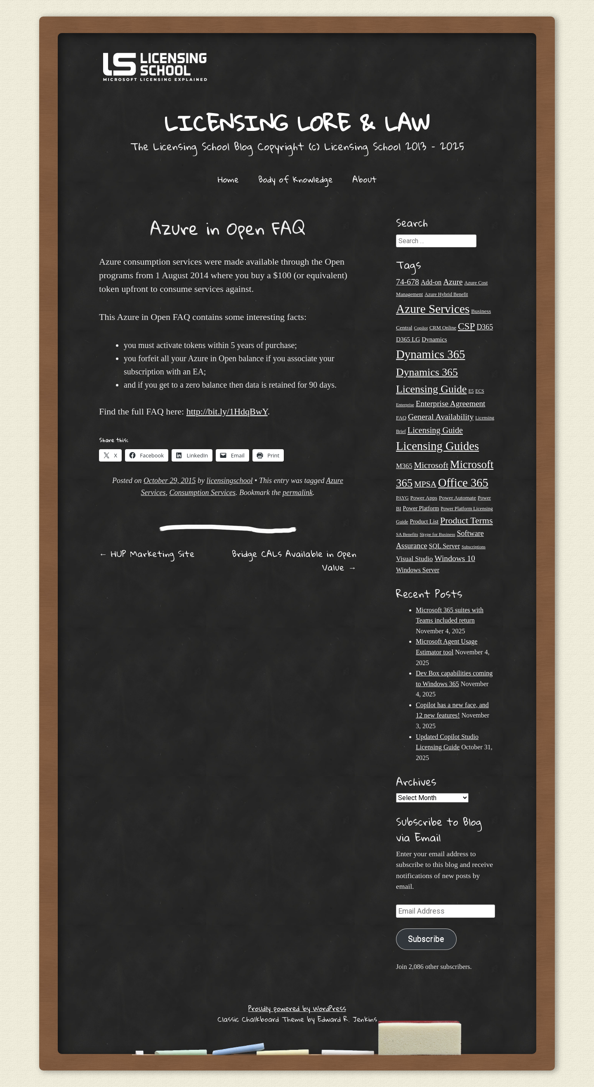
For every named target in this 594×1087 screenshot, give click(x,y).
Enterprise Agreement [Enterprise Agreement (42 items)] (451, 403)
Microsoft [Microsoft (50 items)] (431, 465)
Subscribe (426, 939)
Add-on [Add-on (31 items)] (431, 282)
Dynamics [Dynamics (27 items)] (434, 339)
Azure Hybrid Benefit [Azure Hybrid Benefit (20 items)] (446, 294)
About (364, 179)
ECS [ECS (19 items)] (479, 391)
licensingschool (230, 480)
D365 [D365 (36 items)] (484, 327)
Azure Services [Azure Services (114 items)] (432, 308)
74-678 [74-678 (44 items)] (407, 281)
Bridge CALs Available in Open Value (294, 560)
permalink (298, 492)
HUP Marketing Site (147, 553)
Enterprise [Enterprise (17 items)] (405, 405)
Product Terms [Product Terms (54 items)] (466, 521)
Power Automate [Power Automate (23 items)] (457, 498)
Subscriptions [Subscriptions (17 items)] (474, 547)
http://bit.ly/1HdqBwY (227, 411)
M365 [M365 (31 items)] (404, 466)
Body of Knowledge (295, 179)
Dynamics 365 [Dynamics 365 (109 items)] (430, 354)
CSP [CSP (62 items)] (466, 326)
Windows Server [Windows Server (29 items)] (417, 569)
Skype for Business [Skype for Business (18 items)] (437, 534)
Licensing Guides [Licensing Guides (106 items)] (437, 445)
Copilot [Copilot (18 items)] (421, 327)
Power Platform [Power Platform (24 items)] (421, 508)
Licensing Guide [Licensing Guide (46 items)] (435, 430)
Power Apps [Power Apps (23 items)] (423, 498)
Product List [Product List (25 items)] (424, 521)
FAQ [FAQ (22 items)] (401, 417)
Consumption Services (203, 492)
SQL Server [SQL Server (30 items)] (444, 545)
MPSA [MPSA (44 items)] (425, 483)
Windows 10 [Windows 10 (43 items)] (454, 558)
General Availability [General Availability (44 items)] (441, 416)
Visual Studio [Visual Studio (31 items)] (414, 559)
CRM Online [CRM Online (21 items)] (442, 328)
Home (228, 179)
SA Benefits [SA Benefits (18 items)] (407, 534)
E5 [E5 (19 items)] (471, 391)
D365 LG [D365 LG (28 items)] (408, 339)
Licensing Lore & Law (297, 122)
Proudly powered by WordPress (297, 1008)
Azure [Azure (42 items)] (452, 281)
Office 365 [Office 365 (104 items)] (463, 482)
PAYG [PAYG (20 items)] (402, 498)
